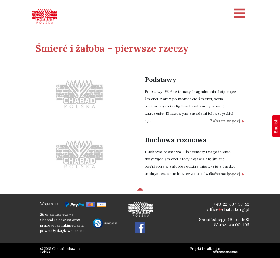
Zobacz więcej (227, 121)
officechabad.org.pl (228, 209)
